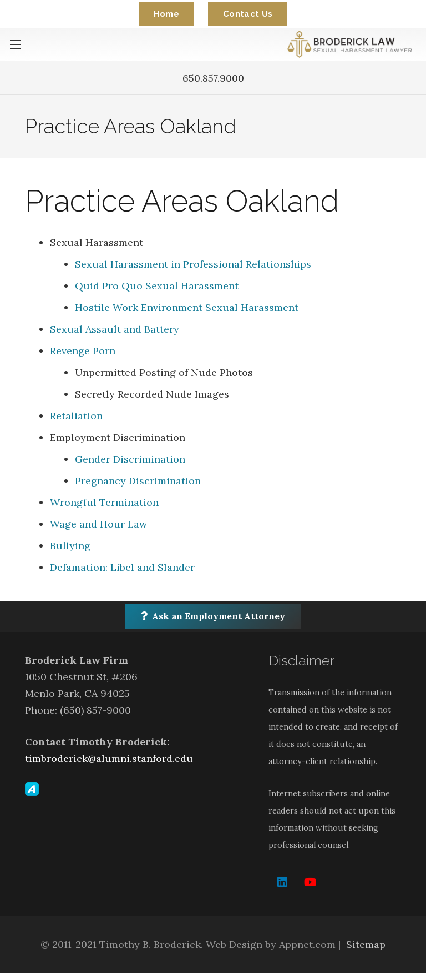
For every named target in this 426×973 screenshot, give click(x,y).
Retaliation (76, 415)
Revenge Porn (82, 350)
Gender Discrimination (130, 459)
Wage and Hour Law (98, 524)
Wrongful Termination (104, 502)
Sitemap (366, 944)
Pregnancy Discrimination (138, 480)
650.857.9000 (213, 78)
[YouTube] (310, 882)
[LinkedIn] (282, 882)
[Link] (351, 44)
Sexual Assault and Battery (114, 329)
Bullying (70, 545)
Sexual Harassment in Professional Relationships (193, 264)
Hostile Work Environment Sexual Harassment (186, 307)
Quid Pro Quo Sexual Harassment (157, 285)
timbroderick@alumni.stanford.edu (109, 758)
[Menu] (15, 44)
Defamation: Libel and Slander (122, 567)
